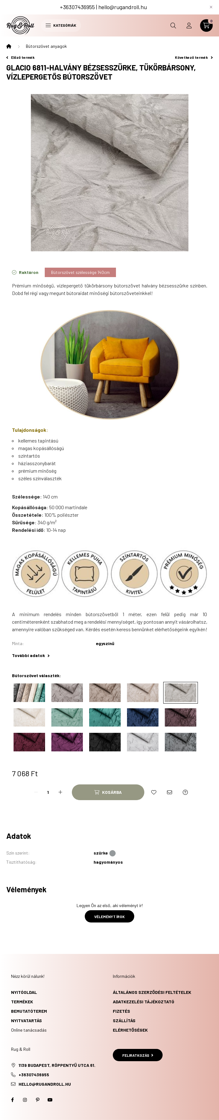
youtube (50, 1100)
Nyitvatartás (26, 1020)
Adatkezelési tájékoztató (143, 1001)
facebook (12, 1100)
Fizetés (121, 1011)
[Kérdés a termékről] (185, 792)
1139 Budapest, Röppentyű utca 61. (57, 1065)
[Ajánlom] (169, 792)
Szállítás (124, 1020)
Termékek (22, 1001)
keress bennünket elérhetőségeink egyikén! (162, 629)
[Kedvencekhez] (153, 792)
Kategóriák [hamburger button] (61, 25)
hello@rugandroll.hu (122, 6)
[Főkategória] (8, 46)
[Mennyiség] (48, 792)
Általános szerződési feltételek (152, 992)
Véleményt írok (109, 916)
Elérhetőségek (130, 1030)
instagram (25, 1100)
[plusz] (60, 792)
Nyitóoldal (24, 992)
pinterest (37, 1100)
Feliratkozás (137, 1055)
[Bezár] (211, 7)
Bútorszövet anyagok (46, 46)
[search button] (173, 25)
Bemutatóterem (29, 1011)
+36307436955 (77, 6)
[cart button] (206, 25)
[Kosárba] (108, 792)
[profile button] (189, 25)
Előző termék (20, 57)
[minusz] (36, 792)
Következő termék (194, 57)
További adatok (30, 655)
